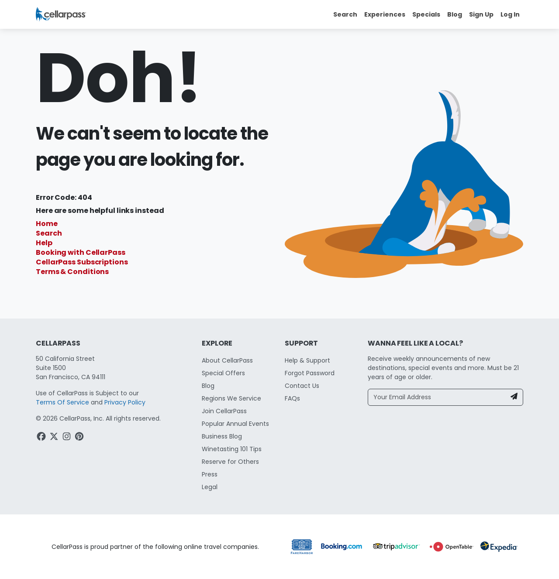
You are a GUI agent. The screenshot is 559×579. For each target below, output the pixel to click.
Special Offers (223, 373)
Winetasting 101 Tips (232, 449)
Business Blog (222, 436)
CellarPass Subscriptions (82, 262)
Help (44, 243)
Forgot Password (310, 373)
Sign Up (481, 14)
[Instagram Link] (67, 437)
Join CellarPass (224, 411)
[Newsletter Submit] (514, 397)
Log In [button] (510, 14)
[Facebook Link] (42, 437)
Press (209, 474)
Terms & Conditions (72, 272)
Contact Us (302, 385)
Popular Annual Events (235, 423)
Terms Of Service (62, 402)
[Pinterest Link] (80, 437)
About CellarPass (227, 360)
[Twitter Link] (54, 437)
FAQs (292, 398)
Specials (426, 14)
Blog (454, 14)
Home (47, 224)
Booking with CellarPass (80, 252)
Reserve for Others (230, 461)
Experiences (384, 14)
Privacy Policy (124, 402)
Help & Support (307, 360)
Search (49, 233)
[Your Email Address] (437, 397)
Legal (209, 487)
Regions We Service (231, 398)
